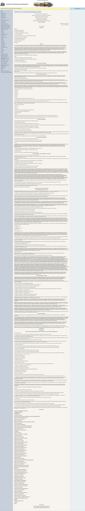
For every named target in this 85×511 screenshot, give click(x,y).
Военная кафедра (3, 17)
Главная (2, 12)
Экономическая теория (4, 61)
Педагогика (2, 31)
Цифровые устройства (4, 55)
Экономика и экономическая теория (6, 72)
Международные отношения (5, 26)
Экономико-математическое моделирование (5, 58)
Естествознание (3, 22)
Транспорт (2, 68)
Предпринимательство (4, 34)
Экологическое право (4, 56)
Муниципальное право (4, 29)
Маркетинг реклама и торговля (5, 25)
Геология (2, 18)
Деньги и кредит (3, 21)
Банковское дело (3, 13)
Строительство (3, 44)
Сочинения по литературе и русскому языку (5, 65)
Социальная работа (4, 63)
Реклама (2, 38)
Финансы (2, 51)
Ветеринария (3, 16)
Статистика (2, 42)
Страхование (3, 43)
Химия (2, 52)
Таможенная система (4, 47)
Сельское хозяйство (4, 62)
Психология (2, 35)
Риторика (2, 39)
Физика (2, 48)
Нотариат (2, 30)
